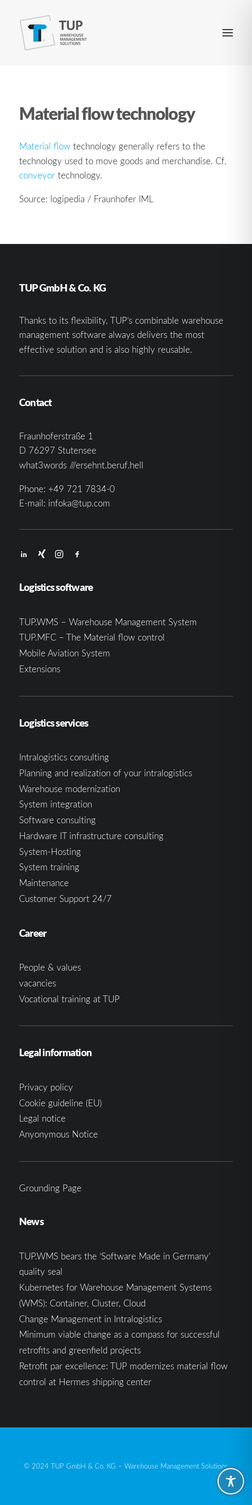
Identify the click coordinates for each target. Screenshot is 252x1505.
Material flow (44, 146)
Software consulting (57, 820)
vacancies (37, 983)
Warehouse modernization (69, 789)
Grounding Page (50, 1188)
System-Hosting (50, 851)
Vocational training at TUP (69, 999)
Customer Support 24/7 (65, 898)
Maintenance (44, 883)
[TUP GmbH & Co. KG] (53, 32)
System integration (55, 804)
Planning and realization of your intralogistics (105, 773)
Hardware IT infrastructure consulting (91, 836)
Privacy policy (46, 1087)
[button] (227, 32)
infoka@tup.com (79, 503)
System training (49, 867)
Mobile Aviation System (64, 653)
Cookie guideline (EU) (60, 1103)
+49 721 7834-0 (81, 489)
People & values (50, 967)
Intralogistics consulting (64, 757)
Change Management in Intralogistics (90, 1319)
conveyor (37, 175)
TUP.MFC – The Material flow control (92, 637)
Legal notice (42, 1118)
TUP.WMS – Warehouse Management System (108, 622)
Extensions (39, 669)
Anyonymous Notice (58, 1134)
